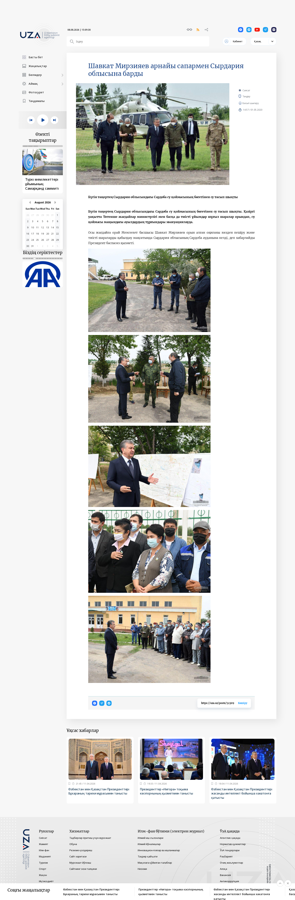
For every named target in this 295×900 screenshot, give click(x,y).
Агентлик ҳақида (230, 838)
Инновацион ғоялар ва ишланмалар (159, 850)
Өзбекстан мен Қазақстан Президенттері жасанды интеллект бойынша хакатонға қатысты (242, 793)
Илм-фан (44, 850)
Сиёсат (43, 838)
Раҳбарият (226, 856)
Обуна (73, 844)
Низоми (142, 869)
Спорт (42, 869)
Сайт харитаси (78, 856)
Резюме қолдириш (80, 850)
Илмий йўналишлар (149, 844)
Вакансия (225, 875)
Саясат (246, 90)
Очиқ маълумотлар (231, 862)
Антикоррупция (229, 881)
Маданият (45, 856)
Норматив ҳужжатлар (233, 844)
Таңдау (250, 96)
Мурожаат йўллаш (80, 862)
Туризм (43, 862)
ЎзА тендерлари (229, 850)
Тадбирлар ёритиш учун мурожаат (90, 838)
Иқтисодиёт (46, 881)
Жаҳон (43, 875)
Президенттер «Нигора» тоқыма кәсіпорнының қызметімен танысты (167, 791)
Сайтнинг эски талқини (83, 869)
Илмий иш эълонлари (150, 838)
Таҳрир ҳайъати (147, 856)
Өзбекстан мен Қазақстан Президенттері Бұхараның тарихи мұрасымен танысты (99, 791)
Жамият (43, 844)
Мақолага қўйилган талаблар (155, 862)
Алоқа (223, 869)
